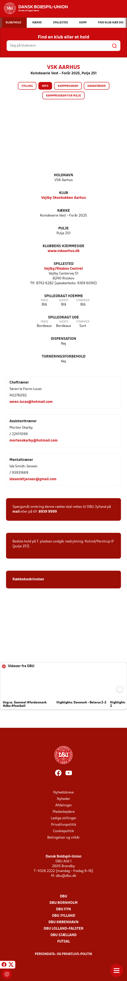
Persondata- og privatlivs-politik (63, 954)
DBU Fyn (63, 909)
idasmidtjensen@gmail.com (32, 479)
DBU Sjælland (63, 935)
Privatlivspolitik (63, 824)
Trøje (44, 300)
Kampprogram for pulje (63, 95)
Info (45, 86)
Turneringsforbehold (63, 356)
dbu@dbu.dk (66, 876)
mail (16, 511)
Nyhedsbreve (63, 792)
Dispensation (63, 339)
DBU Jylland (63, 916)
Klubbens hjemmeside (63, 246)
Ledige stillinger (63, 818)
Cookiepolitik (63, 831)
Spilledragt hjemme (63, 296)
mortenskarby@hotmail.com (33, 440)
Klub (63, 193)
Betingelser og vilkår (63, 837)
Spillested (64, 264)
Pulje (63, 228)
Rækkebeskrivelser (28, 579)
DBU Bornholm (63, 903)
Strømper (82, 300)
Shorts (63, 300)
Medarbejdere (64, 812)
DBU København (63, 922)
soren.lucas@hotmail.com (31, 402)
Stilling (27, 86)
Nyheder (63, 799)
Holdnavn (63, 175)
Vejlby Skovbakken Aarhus (63, 198)
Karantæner (96, 86)
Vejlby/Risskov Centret (63, 269)
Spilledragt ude (63, 317)
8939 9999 (48, 511)
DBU (63, 896)
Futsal (63, 941)
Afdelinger (63, 805)
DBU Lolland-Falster (63, 928)
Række (63, 211)
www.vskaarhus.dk (64, 251)
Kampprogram (68, 86)
